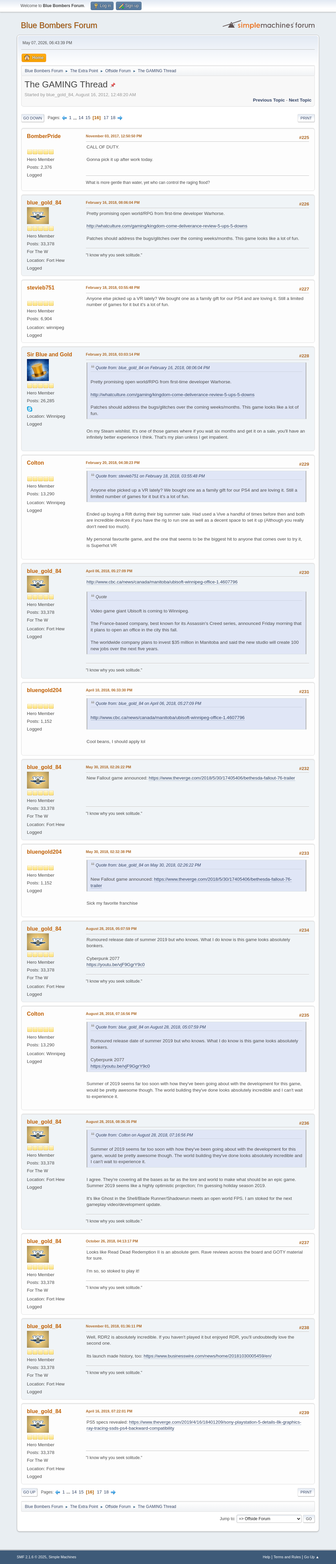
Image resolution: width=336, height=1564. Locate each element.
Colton (35, 463)
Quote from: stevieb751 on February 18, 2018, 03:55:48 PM (150, 476)
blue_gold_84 (44, 202)
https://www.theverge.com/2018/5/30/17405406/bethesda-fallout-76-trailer (222, 777)
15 (87, 117)
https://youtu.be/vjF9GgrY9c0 (116, 964)
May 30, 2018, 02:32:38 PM (108, 852)
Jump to (227, 1518)
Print (306, 118)
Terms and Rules (287, 1557)
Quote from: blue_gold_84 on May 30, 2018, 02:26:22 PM (148, 865)
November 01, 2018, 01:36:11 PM (114, 1326)
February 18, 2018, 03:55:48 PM (113, 287)
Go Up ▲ (311, 1557)
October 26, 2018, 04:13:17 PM (112, 1241)
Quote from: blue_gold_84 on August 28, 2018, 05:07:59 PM (151, 1027)
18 (113, 117)
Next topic (300, 100)
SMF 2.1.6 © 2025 (32, 1557)
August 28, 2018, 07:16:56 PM (111, 1014)
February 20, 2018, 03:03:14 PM (113, 354)
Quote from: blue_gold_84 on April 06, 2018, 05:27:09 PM (148, 703)
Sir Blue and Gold (49, 354)
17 (106, 117)
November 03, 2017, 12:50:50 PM (114, 136)
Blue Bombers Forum (59, 25)
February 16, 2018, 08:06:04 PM (113, 202)
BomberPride (44, 136)
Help (266, 1557)
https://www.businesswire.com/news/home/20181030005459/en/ (207, 1356)
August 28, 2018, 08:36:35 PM (111, 1122)
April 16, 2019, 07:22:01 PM (109, 1411)
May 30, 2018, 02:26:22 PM (108, 767)
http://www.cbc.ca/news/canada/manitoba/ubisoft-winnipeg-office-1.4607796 (162, 581)
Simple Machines (62, 1557)
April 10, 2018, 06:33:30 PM (109, 690)
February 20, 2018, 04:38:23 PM (113, 463)
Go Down (32, 118)
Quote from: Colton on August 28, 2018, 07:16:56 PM (144, 1135)
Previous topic (269, 100)
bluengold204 (44, 690)
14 (81, 117)
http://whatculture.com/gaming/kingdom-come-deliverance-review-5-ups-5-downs (167, 225)
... (75, 117)
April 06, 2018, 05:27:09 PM (109, 571)
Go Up (29, 1492)
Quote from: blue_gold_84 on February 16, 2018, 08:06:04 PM (153, 367)
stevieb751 (41, 288)
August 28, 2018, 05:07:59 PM (111, 929)
